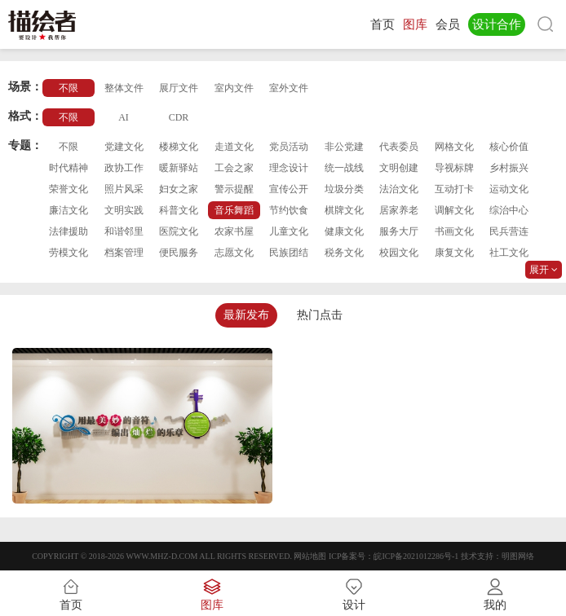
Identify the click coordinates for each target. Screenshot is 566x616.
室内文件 (234, 88)
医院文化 (178, 231)
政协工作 (124, 168)
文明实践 (124, 210)
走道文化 (234, 146)
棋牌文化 (344, 210)
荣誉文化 (68, 189)
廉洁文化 (68, 210)
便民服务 (178, 252)
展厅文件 (178, 88)
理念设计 (288, 168)
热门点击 (320, 315)
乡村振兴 (508, 168)
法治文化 (398, 189)
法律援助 (68, 231)
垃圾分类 (344, 189)
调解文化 (454, 210)
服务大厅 (398, 231)
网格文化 (454, 146)
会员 (448, 24)
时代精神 (68, 168)
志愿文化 (234, 252)
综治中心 (508, 210)
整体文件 (124, 88)
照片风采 (124, 189)
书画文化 (454, 231)
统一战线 (344, 168)
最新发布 (246, 315)
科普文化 (178, 210)
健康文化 (344, 231)
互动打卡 (454, 189)
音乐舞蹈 (234, 210)
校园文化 (398, 252)
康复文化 (454, 252)
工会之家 (234, 168)
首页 (382, 24)
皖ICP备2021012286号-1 (416, 556)
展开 (543, 269)
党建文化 (124, 146)
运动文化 (508, 189)
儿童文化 (288, 231)
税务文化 (344, 252)
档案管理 (124, 252)
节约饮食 (288, 210)
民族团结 (288, 252)
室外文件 (288, 88)
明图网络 (518, 556)
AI (123, 117)
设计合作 (496, 24)
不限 (68, 88)
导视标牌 (454, 168)
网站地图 (310, 556)
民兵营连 (508, 231)
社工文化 (508, 252)
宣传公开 (288, 189)
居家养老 (398, 210)
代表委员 (398, 146)
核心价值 (508, 146)
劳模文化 (68, 252)
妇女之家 (178, 189)
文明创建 (398, 168)
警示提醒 (234, 189)
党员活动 (288, 146)
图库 (415, 24)
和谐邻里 (124, 231)
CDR (179, 117)
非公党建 (344, 146)
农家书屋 (234, 231)
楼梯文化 (178, 146)
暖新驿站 (178, 168)
